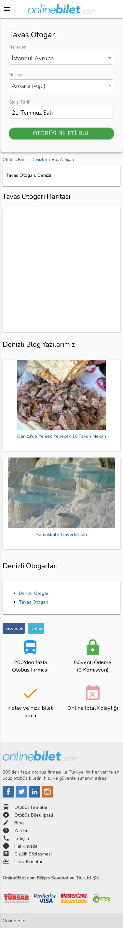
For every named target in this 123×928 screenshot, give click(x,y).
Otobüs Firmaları (31, 807)
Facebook (14, 628)
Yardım (21, 831)
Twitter (36, 628)
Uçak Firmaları (29, 862)
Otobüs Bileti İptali (33, 815)
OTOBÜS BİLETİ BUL (61, 133)
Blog (19, 823)
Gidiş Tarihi (20, 102)
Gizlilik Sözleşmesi (33, 854)
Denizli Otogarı (34, 593)
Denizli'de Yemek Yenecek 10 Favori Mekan (61, 436)
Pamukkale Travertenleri (61, 534)
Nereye (16, 75)
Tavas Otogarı (33, 602)
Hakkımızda (25, 846)
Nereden (18, 47)
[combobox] (61, 58)
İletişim (21, 838)
